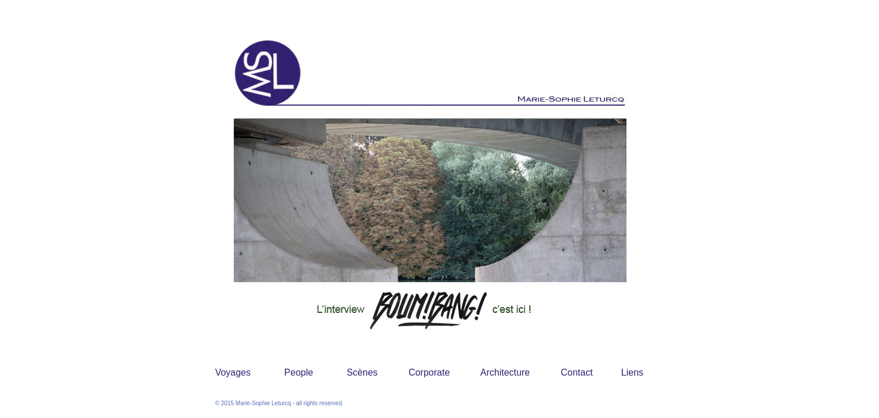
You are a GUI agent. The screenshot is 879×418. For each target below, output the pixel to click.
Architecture (505, 372)
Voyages (233, 372)
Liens (632, 372)
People (298, 372)
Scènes (361, 372)
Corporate (429, 372)
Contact (577, 372)
